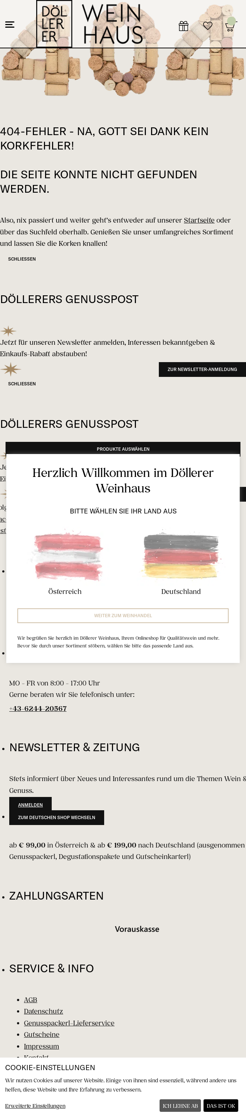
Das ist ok (221, 1106)
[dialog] (123, 1087)
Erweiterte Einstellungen (35, 1106)
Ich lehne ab (180, 1106)
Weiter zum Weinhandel (123, 615)
